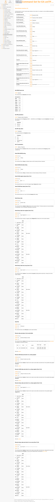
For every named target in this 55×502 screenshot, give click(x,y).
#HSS (31, 45)
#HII (31, 37)
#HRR (31, 63)
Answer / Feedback (7, 43)
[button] (51, 5)
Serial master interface (7, 34)
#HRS (31, 44)
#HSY (31, 55)
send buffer (52, 341)
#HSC (31, 20)
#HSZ (31, 84)
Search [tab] (10, 2)
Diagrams (5, 19)
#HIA (31, 28)
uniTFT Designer (5, 45)
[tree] (7, 26)
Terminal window (6, 11)
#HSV (31, 79)
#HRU (31, 29)
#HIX (31, 52)
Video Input (5, 37)
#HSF (31, 60)
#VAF (46, 451)
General (3, 5)
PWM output (6, 33)
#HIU (31, 33)
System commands (7, 41)
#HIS (31, 47)
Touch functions (6, 15)
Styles (4, 26)
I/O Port (5, 30)
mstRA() (19, 351)
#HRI (31, 34)
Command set (4, 4)
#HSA (31, 26)
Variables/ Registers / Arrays (8, 29)
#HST (31, 41)
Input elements (6, 22)
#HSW (31, 74)
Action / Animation (7, 23)
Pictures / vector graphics (8, 14)
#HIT (31, 42)
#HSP (31, 17)
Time (4, 39)
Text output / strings (7, 12)
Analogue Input (6, 32)
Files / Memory (6, 40)
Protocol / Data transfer (6, 7)
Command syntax (6, 10)
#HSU (31, 31)
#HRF (31, 58)
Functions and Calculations (6, 44)
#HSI (31, 36)
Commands (4, 8)
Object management (7, 25)
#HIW (31, 76)
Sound (5, 36)
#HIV (31, 81)
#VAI (43, 451)
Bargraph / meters (7, 18)
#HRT (31, 39)
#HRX (31, 49)
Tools (3, 47)
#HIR (31, 66)
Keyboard (5, 21)
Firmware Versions (5, 48)
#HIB (31, 71)
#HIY (31, 57)
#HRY (31, 53)
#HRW (31, 73)
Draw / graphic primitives (8, 16)
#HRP (31, 15)
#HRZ (31, 82)
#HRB (31, 68)
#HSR (31, 65)
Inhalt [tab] (6, 2)
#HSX (31, 50)
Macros (5, 27)
